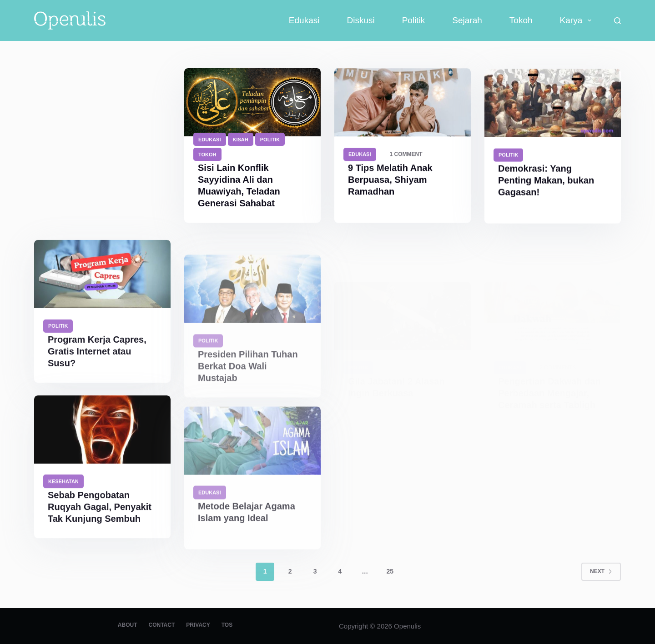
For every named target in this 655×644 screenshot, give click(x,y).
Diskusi (360, 20)
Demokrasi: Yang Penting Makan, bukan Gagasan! (546, 182)
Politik (413, 20)
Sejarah (467, 20)
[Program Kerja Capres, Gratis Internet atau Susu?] (102, 286)
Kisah (240, 139)
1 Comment (406, 154)
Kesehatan (63, 490)
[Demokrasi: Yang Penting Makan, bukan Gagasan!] (552, 105)
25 (389, 571)
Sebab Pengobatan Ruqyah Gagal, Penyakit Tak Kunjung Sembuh (99, 515)
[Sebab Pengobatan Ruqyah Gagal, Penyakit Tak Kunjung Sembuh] (102, 438)
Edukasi (304, 20)
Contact (161, 625)
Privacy (198, 625)
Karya (577, 20)
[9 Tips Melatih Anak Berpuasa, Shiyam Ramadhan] (402, 103)
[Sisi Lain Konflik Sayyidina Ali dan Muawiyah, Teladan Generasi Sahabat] (252, 102)
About (127, 625)
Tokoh (521, 20)
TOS (227, 625)
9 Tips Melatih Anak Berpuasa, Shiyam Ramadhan (390, 180)
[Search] (617, 20)
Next (601, 571)
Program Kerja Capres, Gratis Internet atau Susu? (97, 362)
